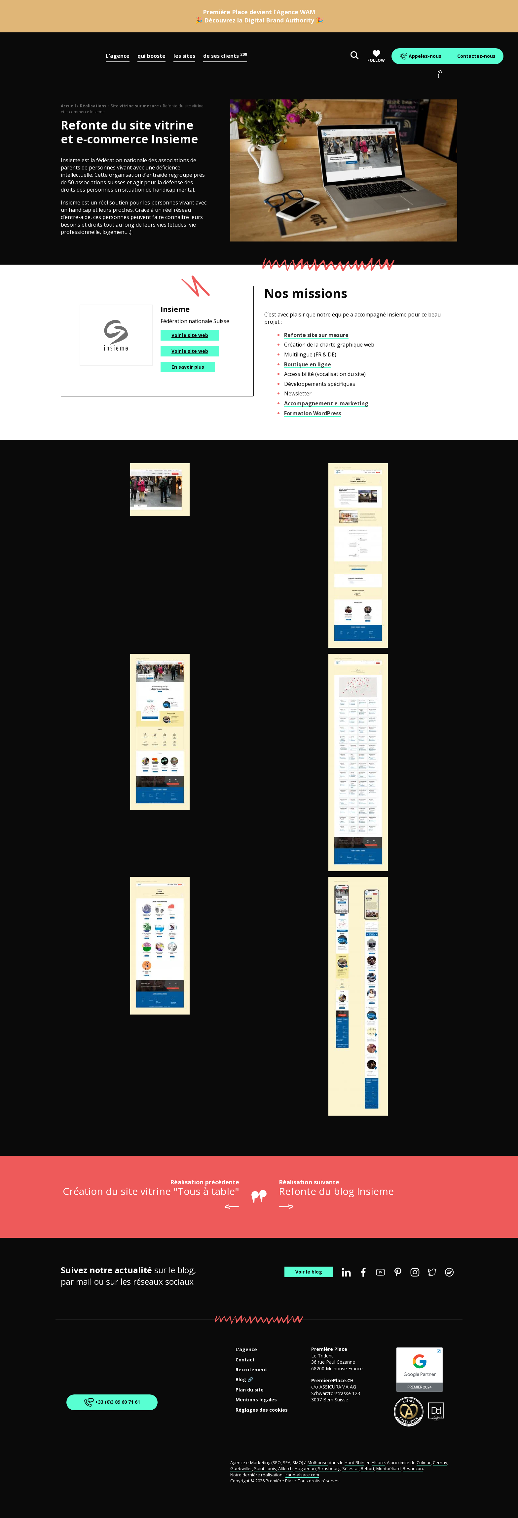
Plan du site (250, 1390)
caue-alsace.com (302, 1475)
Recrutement (251, 1370)
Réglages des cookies (262, 1410)
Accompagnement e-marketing (326, 403)
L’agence (246, 1349)
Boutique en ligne (307, 364)
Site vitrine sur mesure (134, 106)
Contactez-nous (476, 56)
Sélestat (350, 1468)
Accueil (68, 106)
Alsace (378, 1462)
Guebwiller (241, 1468)
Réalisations (93, 106)
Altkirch (285, 1468)
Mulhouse (318, 1462)
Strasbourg (329, 1468)
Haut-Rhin (354, 1462)
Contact (245, 1360)
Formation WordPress (312, 413)
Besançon (413, 1468)
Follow (376, 56)
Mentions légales (256, 1400)
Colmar (424, 1462)
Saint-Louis (265, 1468)
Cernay (440, 1462)
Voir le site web (189, 335)
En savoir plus (187, 367)
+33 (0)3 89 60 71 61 (111, 1402)
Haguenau (305, 1468)
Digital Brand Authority (279, 20)
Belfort (367, 1468)
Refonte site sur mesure (316, 335)
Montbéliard (388, 1468)
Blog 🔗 (244, 1380)
